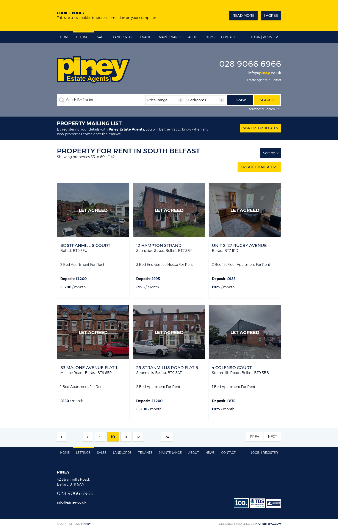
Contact (228, 37)
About (193, 37)
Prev (254, 437)
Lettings (83, 37)
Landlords (122, 37)
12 (138, 437)
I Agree (271, 16)
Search (267, 100)
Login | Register (264, 37)
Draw (240, 100)
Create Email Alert (259, 167)
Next (272, 437)
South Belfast (79, 100)
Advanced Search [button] (264, 109)
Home (65, 37)
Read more (243, 16)
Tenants (145, 37)
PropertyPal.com (268, 523)
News (210, 37)
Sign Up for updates (260, 128)
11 (125, 437)
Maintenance (170, 37)
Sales (101, 37)
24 (167, 437)
